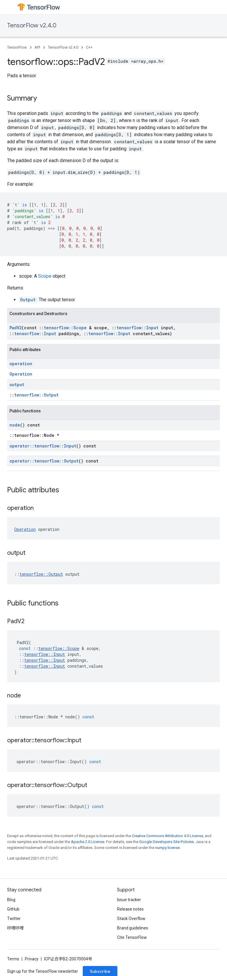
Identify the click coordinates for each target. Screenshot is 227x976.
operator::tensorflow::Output (44, 461)
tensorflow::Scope (65, 327)
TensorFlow (17, 47)
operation (20, 363)
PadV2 (15, 327)
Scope (44, 276)
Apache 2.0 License (87, 842)
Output (27, 299)
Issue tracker (129, 899)
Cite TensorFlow (132, 937)
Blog (11, 899)
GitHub (13, 909)
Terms (13, 959)
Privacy (31, 959)
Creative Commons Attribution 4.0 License (167, 836)
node (14, 425)
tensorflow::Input (137, 327)
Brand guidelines (132, 928)
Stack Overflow (131, 918)
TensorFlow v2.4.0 (31, 25)
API (37, 47)
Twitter (14, 918)
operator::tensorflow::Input (42, 446)
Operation (20, 374)
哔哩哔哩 (15, 928)
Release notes (130, 909)
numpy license (167, 847)
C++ (89, 47)
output (16, 384)
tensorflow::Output (36, 395)
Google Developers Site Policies (166, 842)
